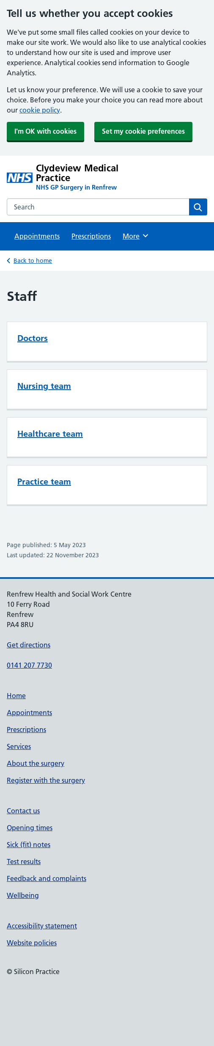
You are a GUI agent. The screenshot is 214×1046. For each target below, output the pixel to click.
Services (19, 746)
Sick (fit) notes (28, 844)
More (136, 236)
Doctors (32, 338)
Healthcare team (50, 434)
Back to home (33, 260)
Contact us (23, 811)
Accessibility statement (42, 926)
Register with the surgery (46, 780)
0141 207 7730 (29, 665)
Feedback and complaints (46, 878)
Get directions (28, 645)
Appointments (37, 236)
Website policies (32, 943)
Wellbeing (23, 895)
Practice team (44, 481)
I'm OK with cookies (45, 131)
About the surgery (35, 763)
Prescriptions (91, 236)
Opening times (29, 827)
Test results (24, 861)
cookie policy (39, 110)
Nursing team (44, 386)
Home (16, 695)
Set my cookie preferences (143, 131)
